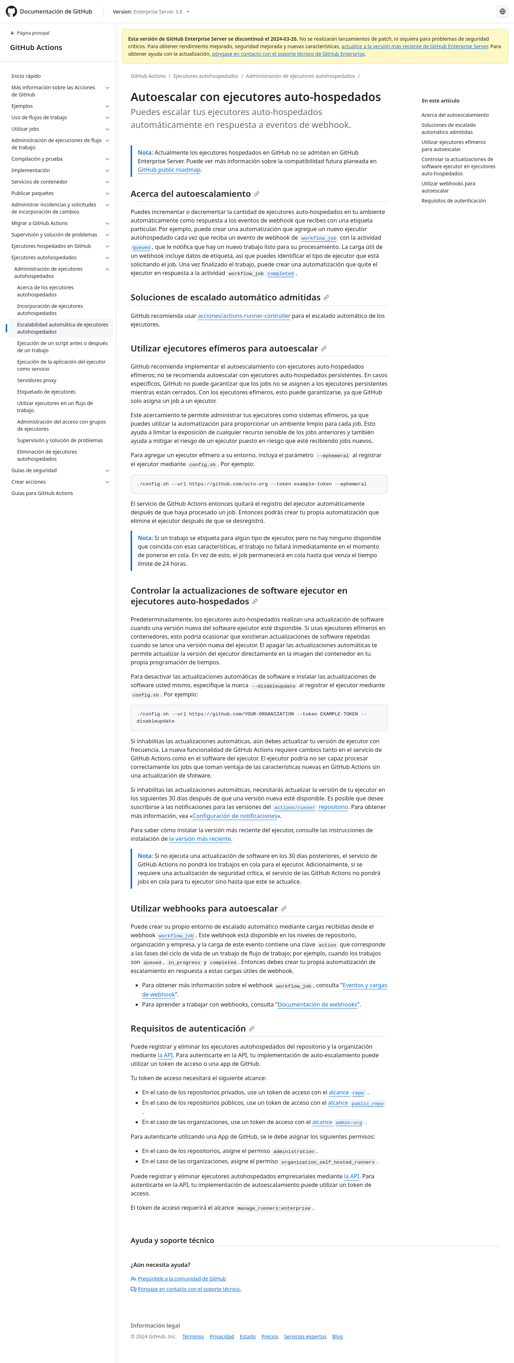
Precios (270, 1336)
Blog (337, 1336)
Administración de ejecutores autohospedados (300, 76)
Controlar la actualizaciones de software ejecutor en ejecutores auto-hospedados (239, 595)
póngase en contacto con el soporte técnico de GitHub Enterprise (288, 53)
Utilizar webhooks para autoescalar (209, 908)
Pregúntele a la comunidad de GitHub (178, 1278)
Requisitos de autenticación (193, 1028)
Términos (193, 1336)
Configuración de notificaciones (235, 816)
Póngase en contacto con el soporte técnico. (186, 1288)
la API (165, 1055)
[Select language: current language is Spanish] (502, 11)
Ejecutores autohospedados (206, 76)
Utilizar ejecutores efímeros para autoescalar (229, 348)
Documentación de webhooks (317, 1004)
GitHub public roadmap (169, 170)
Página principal (30, 33)
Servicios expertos (305, 1336)
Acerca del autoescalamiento (195, 193)
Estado (248, 1336)
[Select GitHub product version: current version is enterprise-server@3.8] (151, 11)
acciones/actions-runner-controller (244, 316)
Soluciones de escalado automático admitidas (230, 297)
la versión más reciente (200, 839)
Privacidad (222, 1336)
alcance (347, 1092)
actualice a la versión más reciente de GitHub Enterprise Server (415, 46)
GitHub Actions (36, 47)
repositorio (310, 807)
